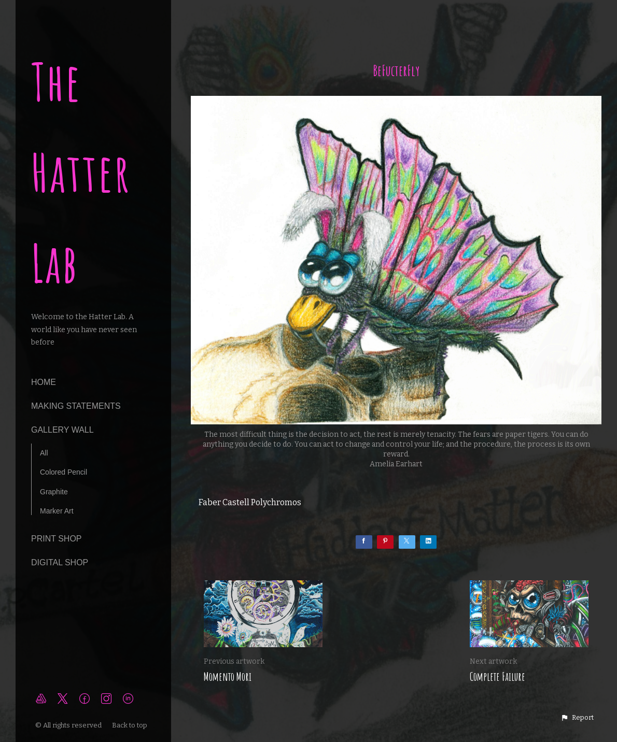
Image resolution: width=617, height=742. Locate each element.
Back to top (130, 725)
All (44, 453)
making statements (76, 406)
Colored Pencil (63, 472)
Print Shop (56, 538)
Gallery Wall (62, 429)
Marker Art (57, 511)
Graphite (54, 492)
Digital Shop (59, 562)
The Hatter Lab (81, 172)
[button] (577, 717)
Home (43, 382)
